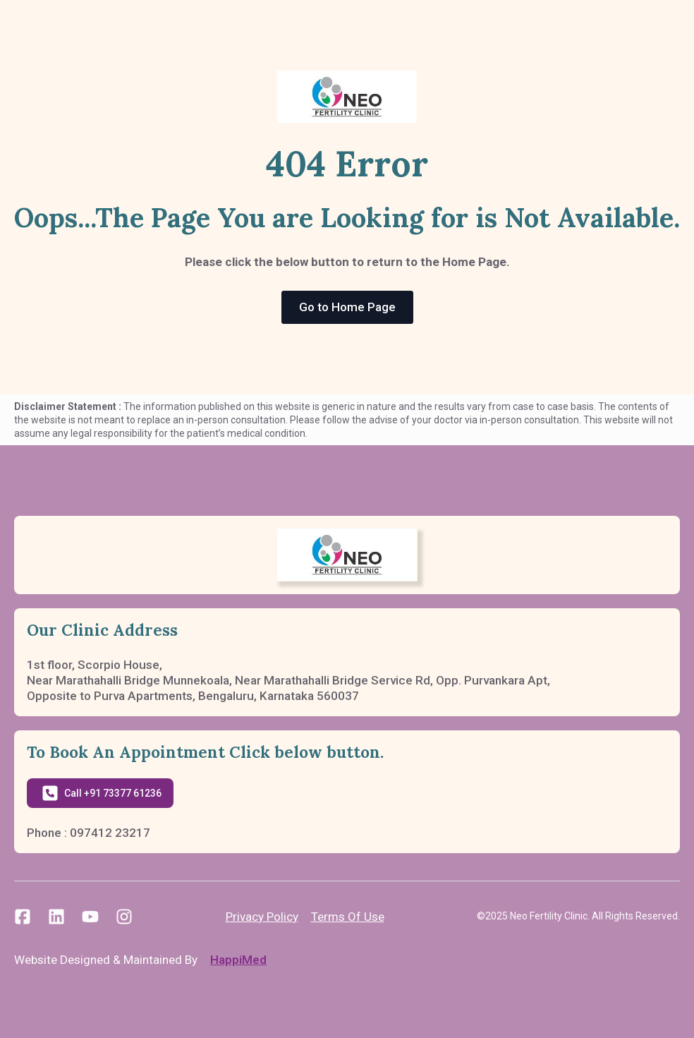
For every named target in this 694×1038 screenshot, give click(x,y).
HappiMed (238, 960)
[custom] (22, 916)
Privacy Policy (262, 917)
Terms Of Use (347, 917)
